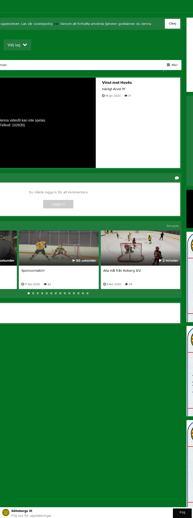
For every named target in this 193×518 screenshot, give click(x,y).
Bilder (22, 65)
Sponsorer (98, 65)
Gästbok (70, 65)
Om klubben (128, 65)
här (56, 24)
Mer (172, 65)
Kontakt (45, 65)
